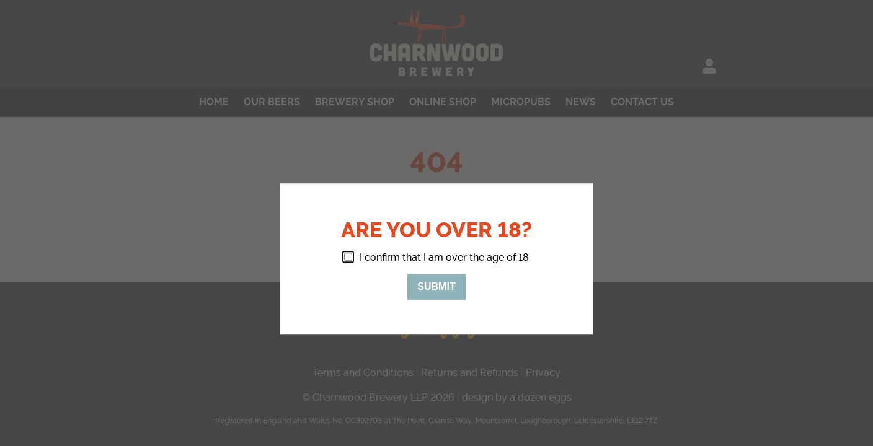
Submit (436, 286)
